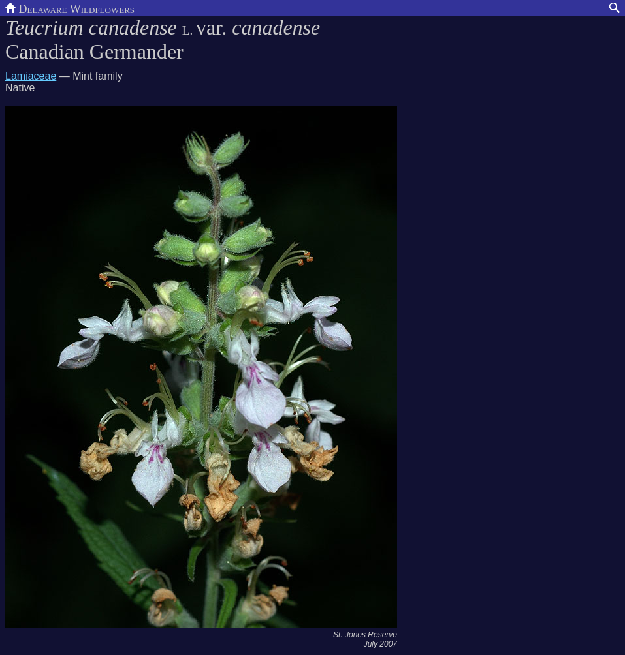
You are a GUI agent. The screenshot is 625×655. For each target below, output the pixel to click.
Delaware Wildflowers (70, 8)
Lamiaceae (30, 76)
